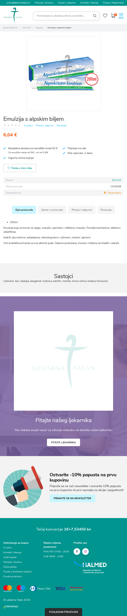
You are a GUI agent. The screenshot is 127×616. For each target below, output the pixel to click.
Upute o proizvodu (52, 209)
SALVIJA (116, 180)
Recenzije (61, 125)
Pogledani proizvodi (63, 612)
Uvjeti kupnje (10, 557)
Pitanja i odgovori (45, 125)
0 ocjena (28, 125)
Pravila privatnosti (12, 576)
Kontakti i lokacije (89, 2)
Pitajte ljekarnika (63, 442)
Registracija (118, 2)
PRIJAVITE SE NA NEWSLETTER (72, 498)
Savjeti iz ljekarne (67, 2)
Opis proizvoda (24, 209)
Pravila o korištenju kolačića (17, 571)
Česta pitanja (10, 566)
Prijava (106, 2)
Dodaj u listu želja (20, 168)
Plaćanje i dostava (44, 2)
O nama (7, 547)
